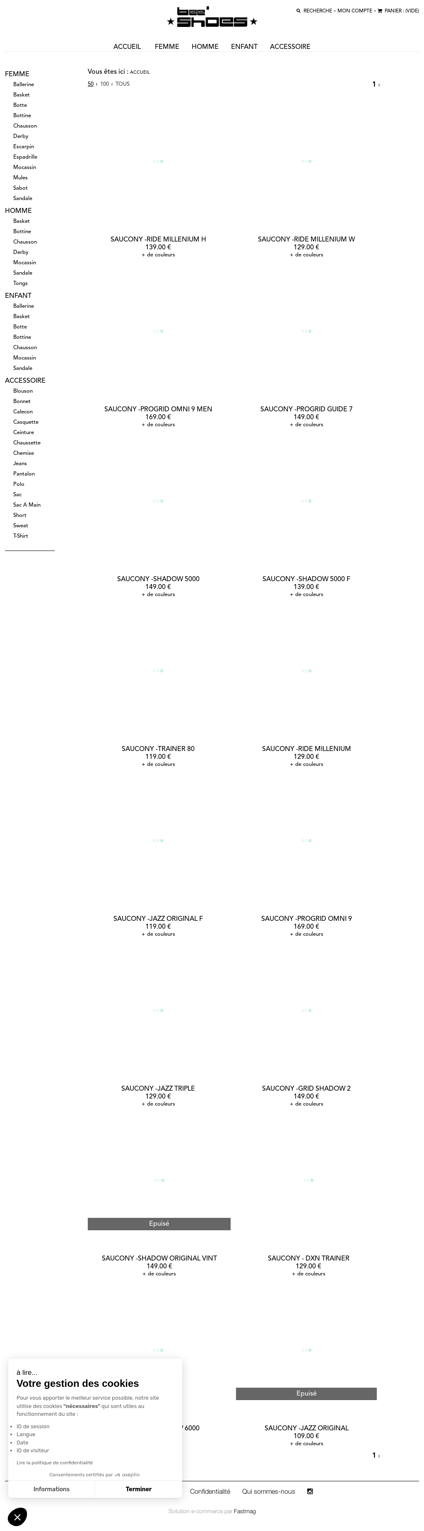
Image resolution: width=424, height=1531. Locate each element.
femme (167, 47)
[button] (17, 1517)
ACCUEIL (127, 47)
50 (91, 84)
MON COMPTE (354, 11)
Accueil (140, 72)
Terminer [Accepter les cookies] (62, 1489)
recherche (318, 11)
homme (205, 47)
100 (104, 84)
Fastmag (245, 1510)
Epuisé (159, 1224)
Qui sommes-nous (268, 1491)
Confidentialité (210, 1491)
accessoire (290, 47)
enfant (244, 47)
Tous (123, 84)
